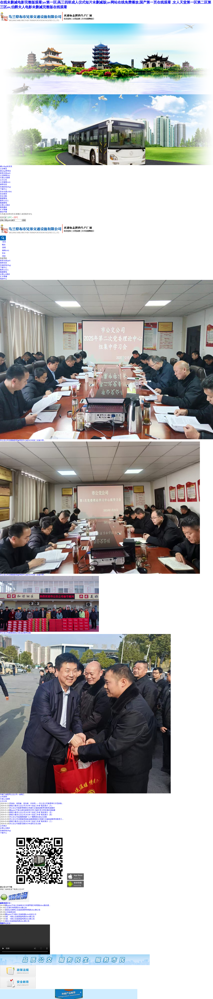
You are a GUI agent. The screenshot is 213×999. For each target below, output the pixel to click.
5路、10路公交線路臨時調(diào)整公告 (20, 919)
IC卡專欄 (3, 209)
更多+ (9, 903)
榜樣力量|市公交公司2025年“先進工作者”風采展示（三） (31, 821)
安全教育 (3, 194)
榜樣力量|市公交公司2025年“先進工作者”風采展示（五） (31, 812)
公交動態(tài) (5, 175)
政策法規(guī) (5, 173)
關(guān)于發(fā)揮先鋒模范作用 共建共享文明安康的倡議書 (32, 810)
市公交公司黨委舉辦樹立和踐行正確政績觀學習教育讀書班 (32, 808)
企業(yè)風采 (5, 205)
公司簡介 (3, 826)
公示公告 (3, 180)
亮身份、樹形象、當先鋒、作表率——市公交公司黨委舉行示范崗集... (36, 803)
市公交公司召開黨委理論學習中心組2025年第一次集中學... (22, 575)
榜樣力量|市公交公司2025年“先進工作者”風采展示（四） (31, 815)
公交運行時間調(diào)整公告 (16, 908)
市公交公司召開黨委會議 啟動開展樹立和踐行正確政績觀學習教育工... (36, 819)
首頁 (4, 242)
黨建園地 (3, 198)
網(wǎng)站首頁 (6, 166)
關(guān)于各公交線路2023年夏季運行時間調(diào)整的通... (27, 905)
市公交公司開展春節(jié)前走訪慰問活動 (15, 633)
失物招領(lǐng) (5, 187)
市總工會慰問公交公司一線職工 (12, 794)
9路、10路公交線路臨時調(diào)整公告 (20, 917)
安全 (3, 253)
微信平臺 (3, 212)
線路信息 (3, 184)
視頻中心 (3, 279)
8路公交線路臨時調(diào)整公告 (17, 921)
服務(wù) (5, 250)
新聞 (4, 247)
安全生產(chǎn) (6, 192)
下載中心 (3, 189)
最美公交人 (4, 200)
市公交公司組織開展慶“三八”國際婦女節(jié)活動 (28, 817)
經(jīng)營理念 (5, 171)
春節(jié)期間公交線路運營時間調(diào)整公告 (22, 910)
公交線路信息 (10, 912)
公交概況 (3, 169)
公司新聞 (3, 797)
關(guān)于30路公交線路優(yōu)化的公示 (20, 914)
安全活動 (3, 196)
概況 (3, 245)
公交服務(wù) (5, 182)
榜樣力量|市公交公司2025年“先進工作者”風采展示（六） (31, 806)
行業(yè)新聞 (5, 178)
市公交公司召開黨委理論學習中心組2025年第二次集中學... (22, 440)
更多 (4, 256)
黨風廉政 (3, 207)
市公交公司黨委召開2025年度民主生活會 (25, 824)
